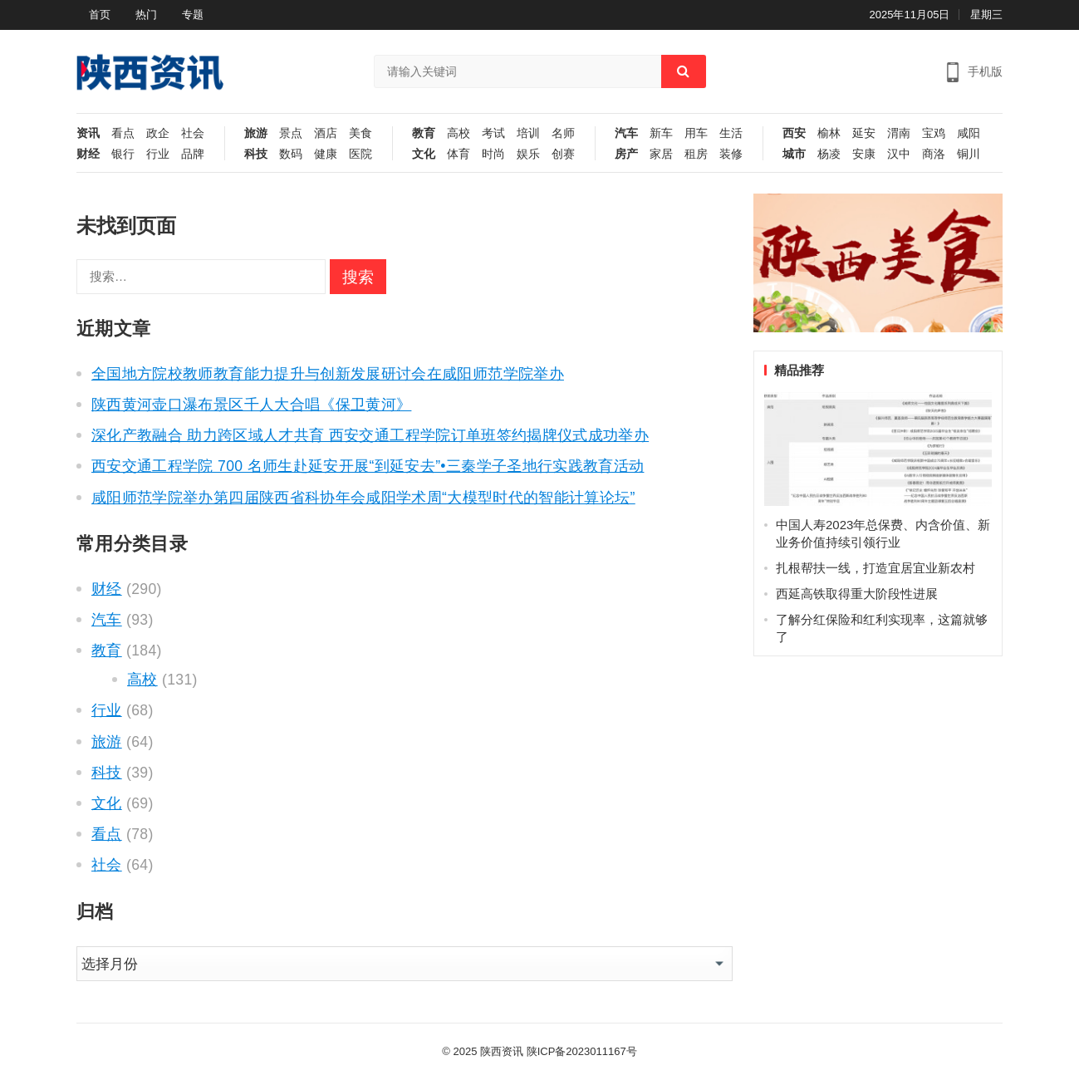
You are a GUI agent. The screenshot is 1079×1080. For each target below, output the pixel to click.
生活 (731, 133)
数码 (290, 154)
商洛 (933, 154)
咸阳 (968, 133)
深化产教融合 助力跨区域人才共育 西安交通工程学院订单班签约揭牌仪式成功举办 (370, 435)
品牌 (192, 154)
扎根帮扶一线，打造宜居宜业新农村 (875, 568)
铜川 (968, 154)
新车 (661, 133)
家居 (661, 154)
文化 (423, 154)
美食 (360, 133)
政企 (157, 133)
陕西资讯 (501, 1051)
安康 (863, 154)
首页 (99, 14)
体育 (458, 154)
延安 (863, 133)
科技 (255, 154)
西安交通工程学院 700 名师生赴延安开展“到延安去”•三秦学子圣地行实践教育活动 (367, 466)
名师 (563, 133)
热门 (146, 14)
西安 (794, 133)
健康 (325, 154)
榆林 (829, 133)
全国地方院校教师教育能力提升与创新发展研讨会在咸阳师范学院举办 (327, 374)
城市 (794, 154)
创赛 (563, 154)
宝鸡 (933, 133)
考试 (493, 133)
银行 (123, 154)
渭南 (898, 133)
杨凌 (829, 154)
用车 (696, 133)
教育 (423, 133)
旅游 (255, 133)
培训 (528, 133)
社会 (192, 133)
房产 (626, 154)
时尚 (493, 154)
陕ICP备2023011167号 (582, 1051)
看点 (123, 133)
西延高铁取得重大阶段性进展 (857, 594)
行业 (157, 154)
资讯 (88, 133)
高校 (458, 133)
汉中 (898, 154)
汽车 (626, 133)
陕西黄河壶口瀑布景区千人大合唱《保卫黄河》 (251, 404)
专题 (193, 14)
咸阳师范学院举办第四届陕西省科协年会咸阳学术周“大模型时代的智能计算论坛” (363, 497)
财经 (88, 154)
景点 (290, 133)
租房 (696, 154)
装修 (731, 154)
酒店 (325, 133)
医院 (360, 154)
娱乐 (528, 154)
